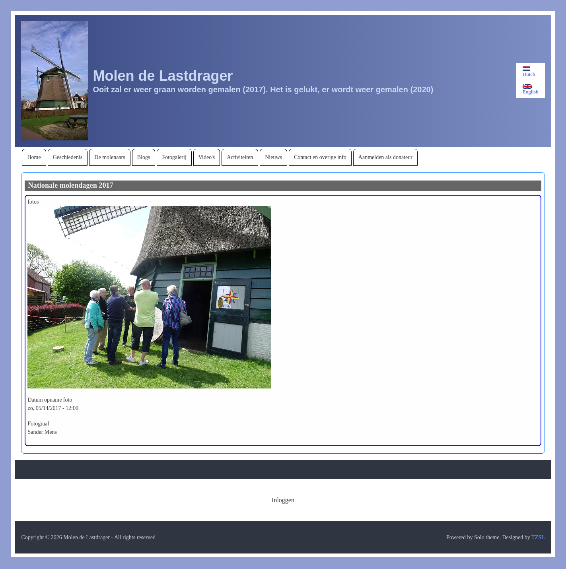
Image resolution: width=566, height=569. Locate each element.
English (531, 89)
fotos (33, 202)
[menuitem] (34, 157)
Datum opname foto (49, 400)
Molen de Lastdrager (163, 76)
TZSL (538, 537)
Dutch (529, 71)
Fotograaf (38, 424)
